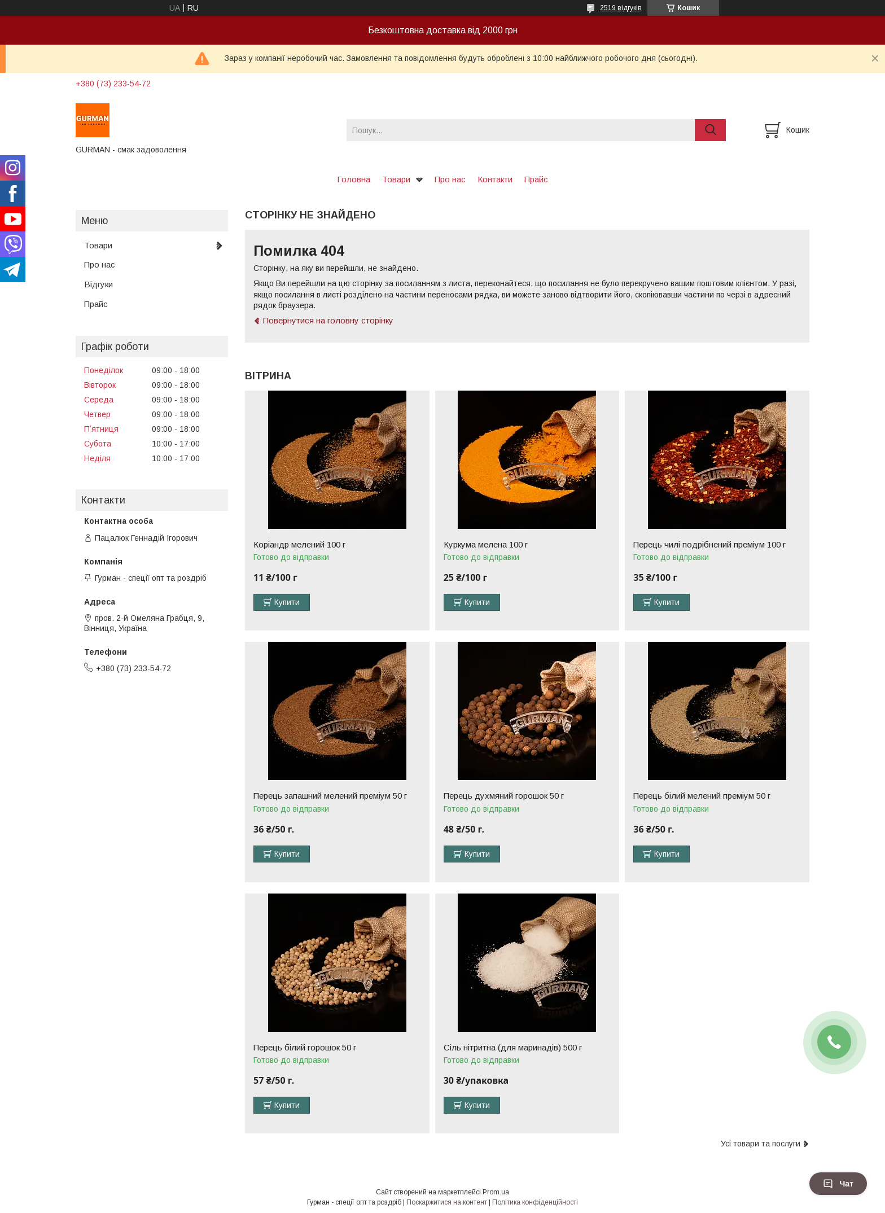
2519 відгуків (621, 8)
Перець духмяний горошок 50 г (504, 795)
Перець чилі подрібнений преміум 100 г (709, 544)
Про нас (450, 179)
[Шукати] (710, 130)
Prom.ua (496, 1192)
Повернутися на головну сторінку (328, 320)
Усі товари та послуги (760, 1143)
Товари (396, 179)
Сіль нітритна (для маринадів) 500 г (513, 1047)
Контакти (494, 179)
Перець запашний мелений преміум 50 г (330, 795)
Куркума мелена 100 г (486, 544)
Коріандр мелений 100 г (299, 544)
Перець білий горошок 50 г (304, 1047)
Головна (353, 179)
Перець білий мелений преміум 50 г (701, 795)
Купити (287, 602)
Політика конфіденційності (535, 1202)
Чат (838, 1184)
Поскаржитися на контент (446, 1202)
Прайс (536, 179)
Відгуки (98, 284)
